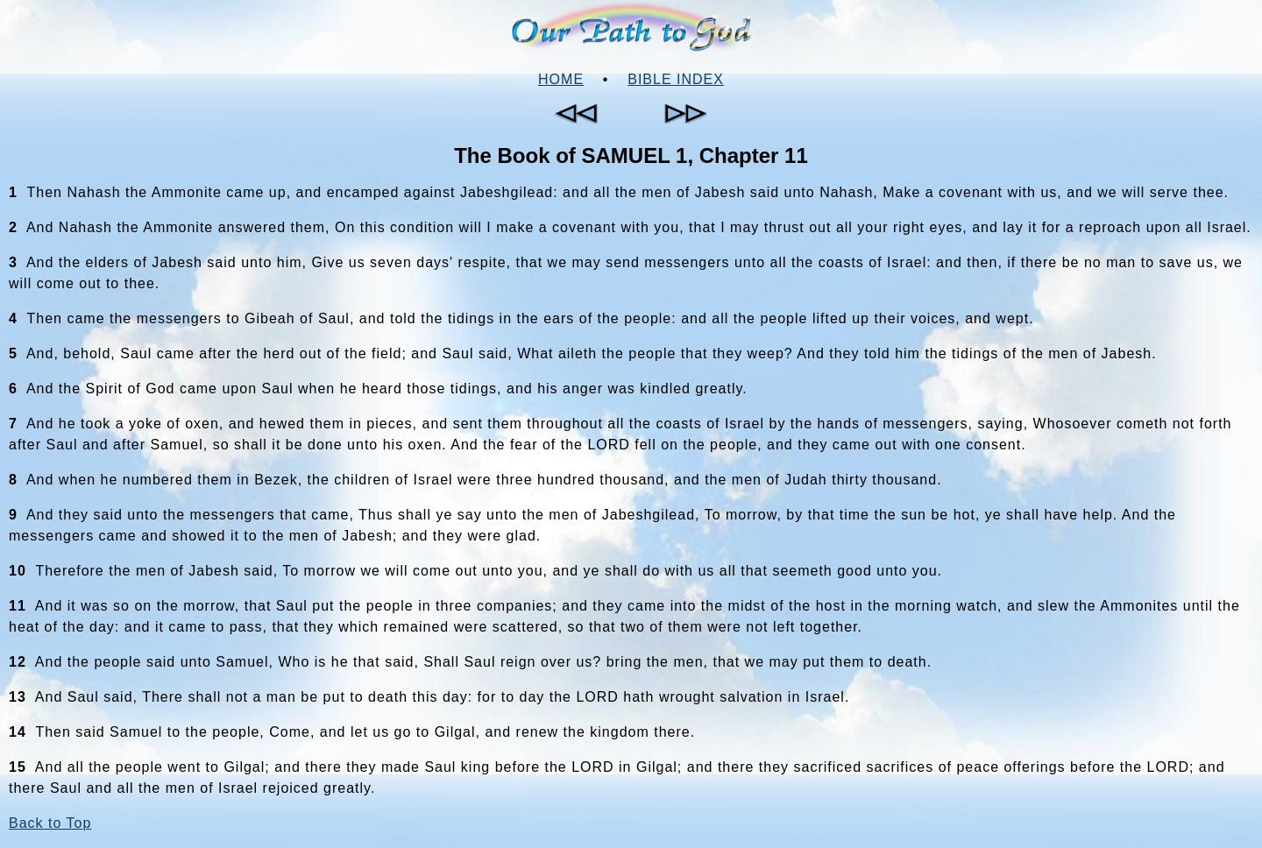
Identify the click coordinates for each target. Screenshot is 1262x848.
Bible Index (675, 79)
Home (561, 79)
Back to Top (50, 823)
